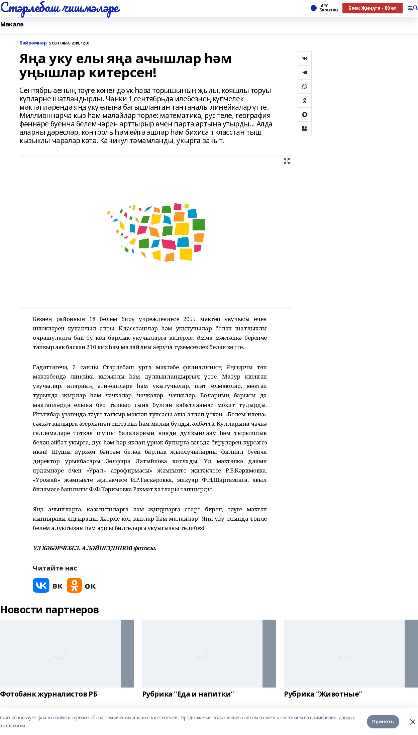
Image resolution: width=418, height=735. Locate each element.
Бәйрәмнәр (32, 43)
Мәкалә (11, 24)
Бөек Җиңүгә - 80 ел (372, 8)
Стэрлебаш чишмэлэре (59, 7)
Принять (383, 721)
